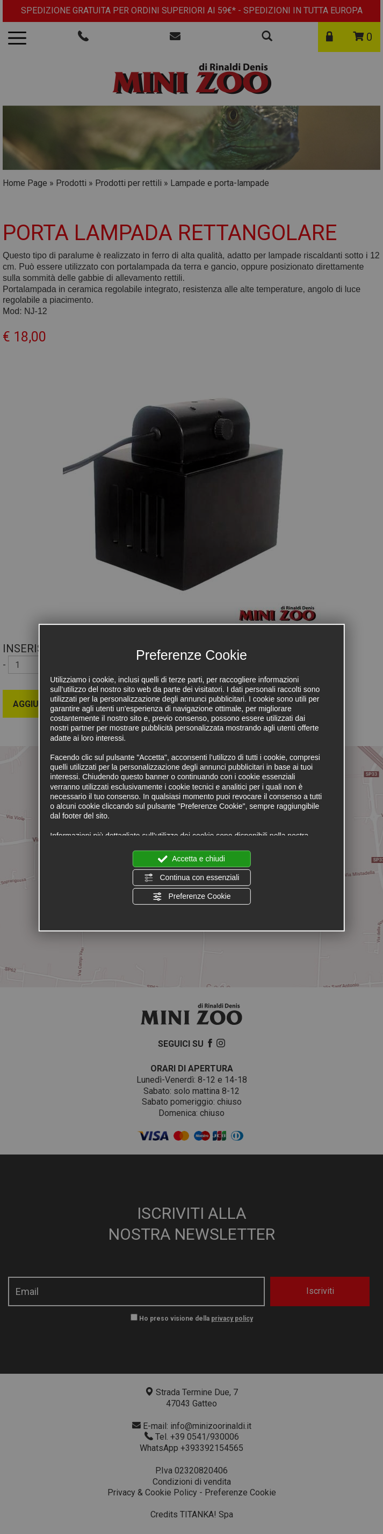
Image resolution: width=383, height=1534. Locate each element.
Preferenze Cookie (192, 897)
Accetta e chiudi (191, 858)
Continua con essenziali (192, 878)
